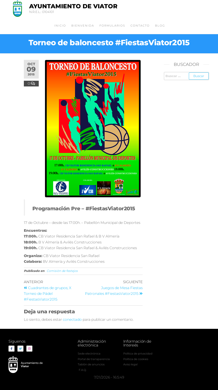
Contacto (140, 25)
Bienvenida (82, 25)
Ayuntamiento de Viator (73, 6)
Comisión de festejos (62, 271)
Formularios (112, 25)
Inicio (60, 25)
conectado (72, 319)
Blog (160, 25)
